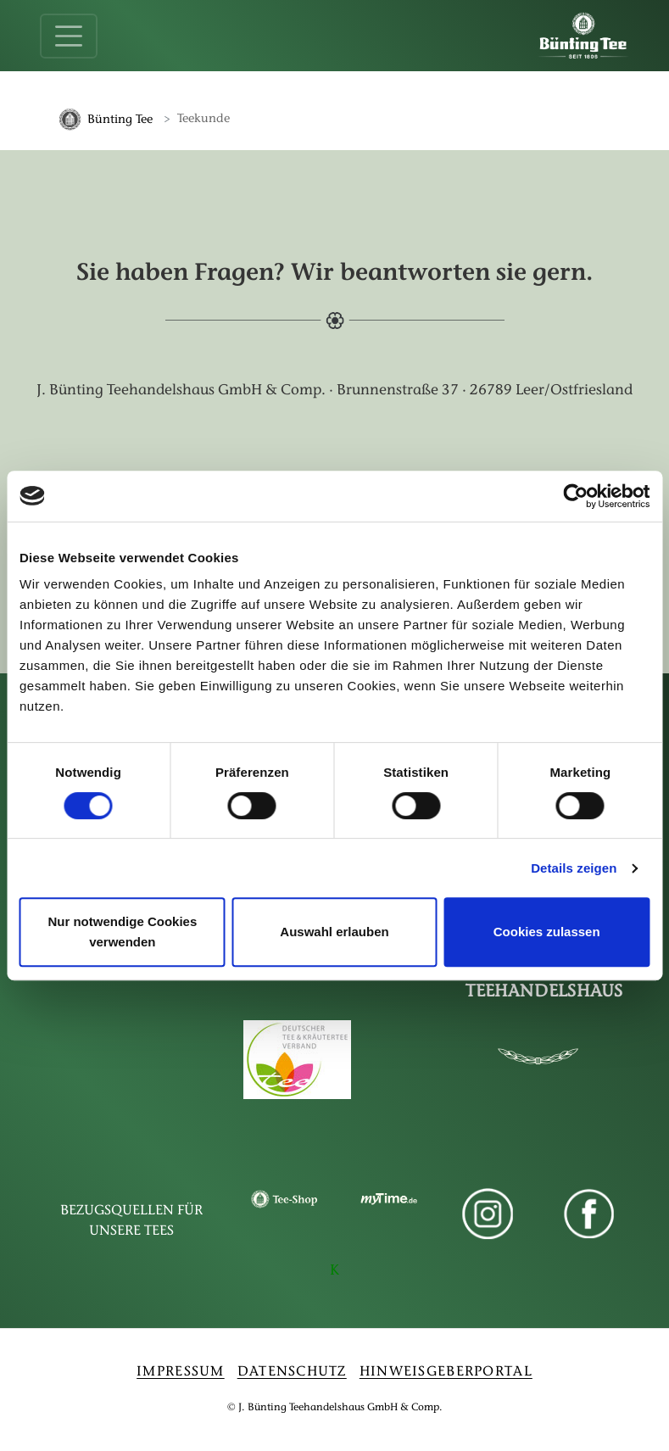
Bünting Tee (120, 120)
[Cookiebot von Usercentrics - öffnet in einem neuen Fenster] (575, 496)
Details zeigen (573, 868)
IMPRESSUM (181, 1374)
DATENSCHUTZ (292, 1374)
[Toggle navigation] (69, 36)
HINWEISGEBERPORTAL (446, 1374)
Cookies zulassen (546, 931)
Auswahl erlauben (334, 931)
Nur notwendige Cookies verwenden (122, 931)
